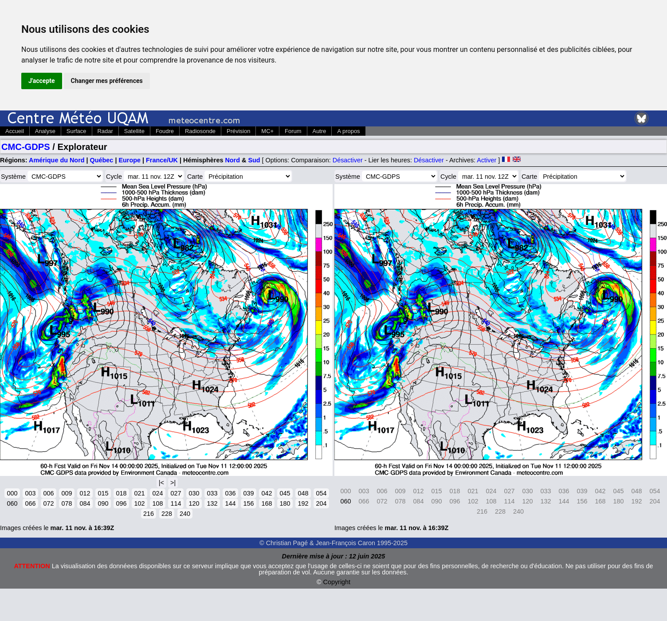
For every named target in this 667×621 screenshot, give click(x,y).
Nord (232, 160)
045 (284, 493)
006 (48, 493)
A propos (348, 131)
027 (175, 493)
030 (193, 493)
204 (321, 503)
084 (84, 503)
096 (121, 503)
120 (193, 503)
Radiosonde (200, 131)
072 (48, 503)
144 (230, 503)
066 (30, 503)
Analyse (45, 131)
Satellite (134, 131)
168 (266, 503)
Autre (319, 131)
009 (66, 493)
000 (12, 493)
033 (212, 493)
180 (284, 503)
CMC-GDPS (25, 147)
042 (266, 493)
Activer (486, 160)
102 (139, 503)
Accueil (14, 131)
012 (84, 493)
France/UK (162, 160)
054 (321, 493)
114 (175, 503)
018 (121, 493)
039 (248, 493)
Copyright (337, 582)
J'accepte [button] (41, 80)
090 (103, 503)
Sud (254, 160)
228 (166, 513)
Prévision (238, 131)
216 (148, 513)
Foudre (165, 131)
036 (230, 493)
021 (139, 493)
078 (66, 503)
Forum (293, 131)
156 (248, 503)
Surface (76, 131)
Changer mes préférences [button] (107, 80)
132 (212, 503)
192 (303, 503)
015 (103, 493)
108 (157, 503)
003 (30, 493)
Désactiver (348, 160)
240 (185, 513)
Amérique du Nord (57, 160)
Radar (105, 131)
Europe (129, 160)
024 (157, 493)
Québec (102, 160)
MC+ (267, 131)
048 (303, 493)
